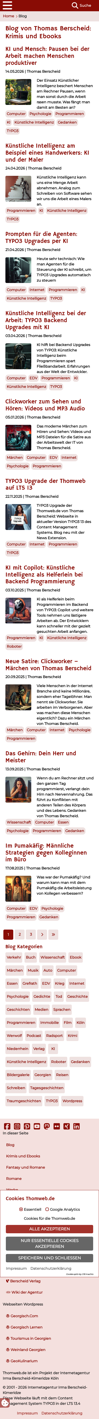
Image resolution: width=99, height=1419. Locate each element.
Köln (80, 1023)
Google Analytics (65, 1210)
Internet (76, 983)
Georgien (42, 1075)
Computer (66, 970)
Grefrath (29, 983)
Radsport (54, 1036)
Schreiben (16, 1088)
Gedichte (42, 996)
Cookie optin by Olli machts (79, 1274)
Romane (14, 1179)
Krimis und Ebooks (23, 1156)
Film (68, 1023)
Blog (10, 1145)
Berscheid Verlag (23, 1281)
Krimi (72, 1036)
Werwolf (14, 1036)
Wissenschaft (52, 957)
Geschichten (18, 1009)
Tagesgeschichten (46, 1088)
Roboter (58, 1062)
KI (53, 1049)
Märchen (15, 970)
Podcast (34, 1036)
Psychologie (18, 996)
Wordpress (72, 1101)
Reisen (62, 1075)
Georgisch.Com (22, 1316)
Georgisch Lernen (24, 1327)
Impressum (16, 1268)
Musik (33, 970)
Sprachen (61, 1009)
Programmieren (21, 1023)
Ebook (75, 957)
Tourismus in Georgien (28, 1338)
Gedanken (80, 1062)
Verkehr (14, 957)
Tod (59, 996)
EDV (46, 983)
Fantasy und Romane (25, 1167)
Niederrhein (17, 1049)
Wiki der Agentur (24, 1292)
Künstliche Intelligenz (26, 1062)
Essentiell (32, 1210)
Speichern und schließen (49, 1258)
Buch (31, 957)
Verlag (39, 1049)
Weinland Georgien (25, 1350)
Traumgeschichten (24, 1101)
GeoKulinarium (22, 1361)
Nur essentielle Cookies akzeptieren (50, 1243)
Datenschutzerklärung (50, 1268)
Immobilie (49, 1023)
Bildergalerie (18, 1075)
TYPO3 (52, 1101)
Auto (47, 970)
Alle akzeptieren (49, 1229)
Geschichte (77, 996)
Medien (41, 1009)
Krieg (59, 983)
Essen (12, 983)
